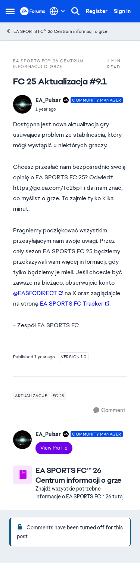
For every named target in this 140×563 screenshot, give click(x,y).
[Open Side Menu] (10, 11)
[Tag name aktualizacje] (31, 396)
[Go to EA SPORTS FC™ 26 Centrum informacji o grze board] (22, 474)
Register (97, 11)
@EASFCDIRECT (35, 293)
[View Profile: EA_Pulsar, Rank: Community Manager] (22, 104)
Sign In (122, 11)
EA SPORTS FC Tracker (71, 303)
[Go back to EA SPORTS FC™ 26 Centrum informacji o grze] (81, 475)
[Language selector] (57, 11)
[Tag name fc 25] (58, 396)
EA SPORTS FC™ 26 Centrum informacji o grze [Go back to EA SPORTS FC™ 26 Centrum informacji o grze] (57, 31)
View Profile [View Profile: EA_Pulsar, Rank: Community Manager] (54, 448)
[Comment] (109, 410)
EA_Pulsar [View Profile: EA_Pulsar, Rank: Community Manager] (48, 100)
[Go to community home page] (33, 11)
